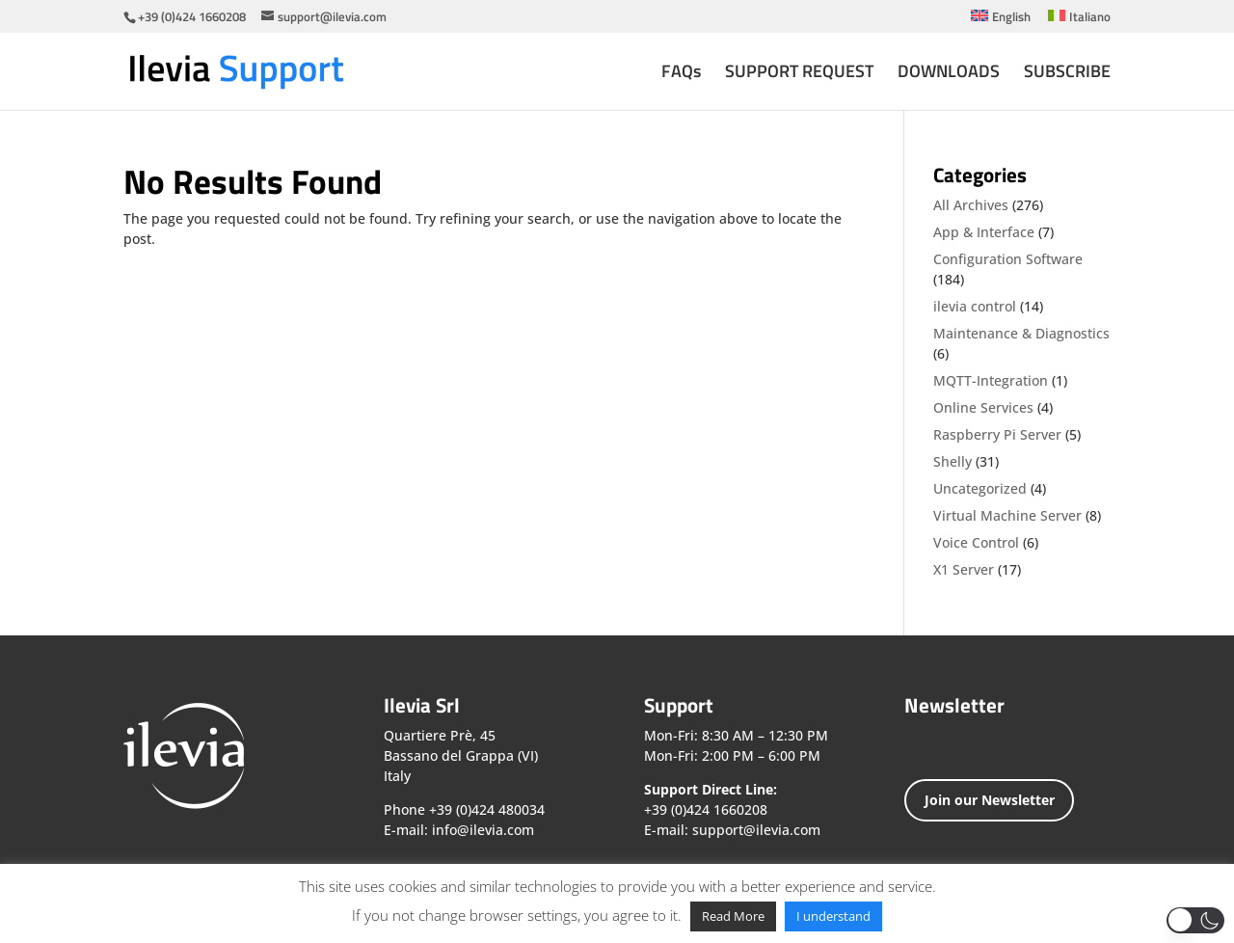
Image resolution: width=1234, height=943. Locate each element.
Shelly (952, 461)
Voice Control (976, 542)
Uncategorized (980, 488)
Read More (733, 916)
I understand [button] (833, 916)
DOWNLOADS (949, 74)
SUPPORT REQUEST (799, 74)
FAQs (681, 74)
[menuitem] (1001, 21)
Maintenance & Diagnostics (1021, 333)
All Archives (970, 205)
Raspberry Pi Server (997, 434)
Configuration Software (1008, 259)
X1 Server (963, 569)
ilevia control (974, 306)
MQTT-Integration (990, 380)
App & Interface (983, 232)
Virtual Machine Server (1007, 515)
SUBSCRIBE (1067, 74)
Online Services (983, 407)
